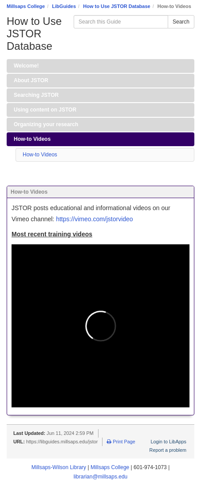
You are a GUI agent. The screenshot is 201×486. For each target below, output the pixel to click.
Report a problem (168, 450)
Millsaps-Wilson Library (59, 467)
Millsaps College (26, 6)
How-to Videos (40, 154)
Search (181, 22)
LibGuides (64, 6)
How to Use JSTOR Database (116, 6)
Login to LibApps (168, 441)
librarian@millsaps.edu (101, 477)
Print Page (121, 441)
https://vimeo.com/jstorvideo (94, 219)
